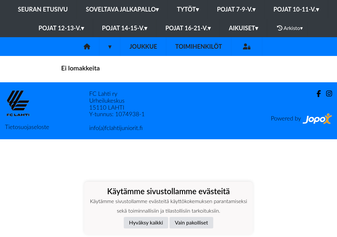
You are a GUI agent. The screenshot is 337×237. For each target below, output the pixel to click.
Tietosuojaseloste (27, 126)
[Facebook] (316, 93)
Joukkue (143, 46)
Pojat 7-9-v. (236, 9)
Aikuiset (243, 28)
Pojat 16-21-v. (188, 28)
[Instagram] (326, 93)
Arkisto (290, 28)
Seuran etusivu (43, 9)
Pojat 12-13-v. (61, 28)
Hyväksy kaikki (146, 222)
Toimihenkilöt (198, 46)
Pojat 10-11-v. (296, 9)
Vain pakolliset (191, 222)
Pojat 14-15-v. (124, 28)
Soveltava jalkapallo (122, 9)
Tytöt (188, 9)
